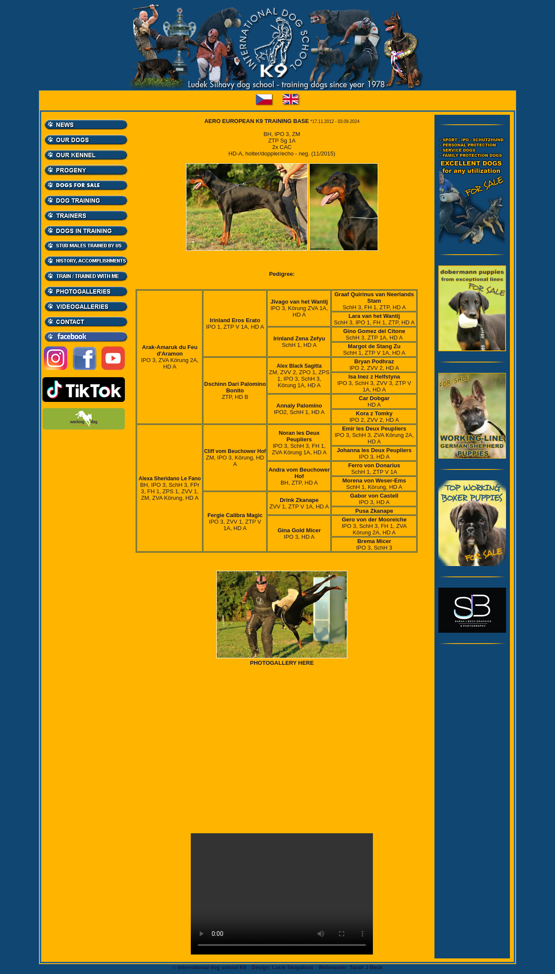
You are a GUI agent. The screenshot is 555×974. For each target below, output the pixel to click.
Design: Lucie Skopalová (282, 967)
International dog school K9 (212, 967)
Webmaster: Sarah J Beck (350, 967)
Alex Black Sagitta (299, 366)
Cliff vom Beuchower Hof (235, 451)
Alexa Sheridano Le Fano (170, 479)
